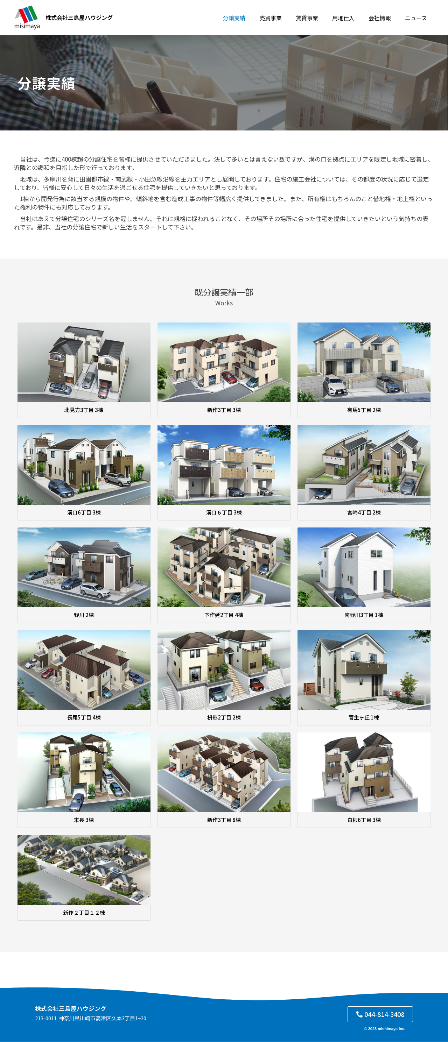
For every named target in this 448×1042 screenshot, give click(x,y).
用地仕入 (350, 18)
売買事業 (283, 18)
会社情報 (384, 18)
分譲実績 (249, 18)
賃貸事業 (317, 18)
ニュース (417, 18)
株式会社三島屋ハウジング (79, 17)
